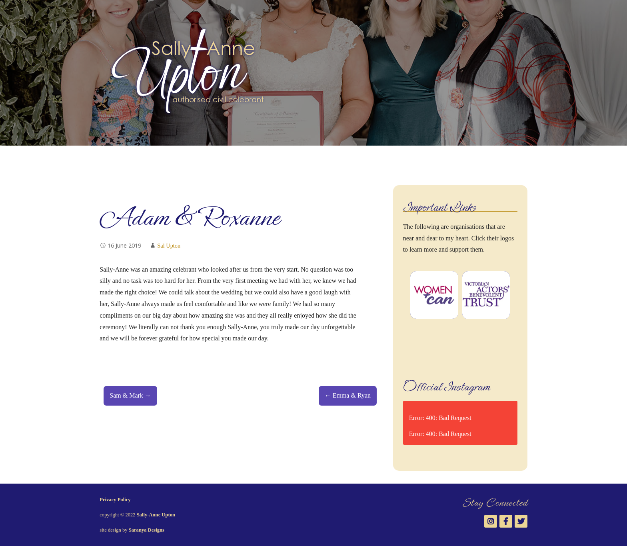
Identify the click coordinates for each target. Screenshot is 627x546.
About (145, 158)
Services (176, 158)
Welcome (112, 158)
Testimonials (248, 158)
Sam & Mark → (130, 395)
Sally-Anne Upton (156, 515)
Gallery (209, 158)
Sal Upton (168, 245)
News (285, 158)
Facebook (514, 156)
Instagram (501, 156)
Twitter (527, 156)
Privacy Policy (115, 499)
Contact (315, 158)
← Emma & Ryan (348, 395)
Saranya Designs (146, 530)
